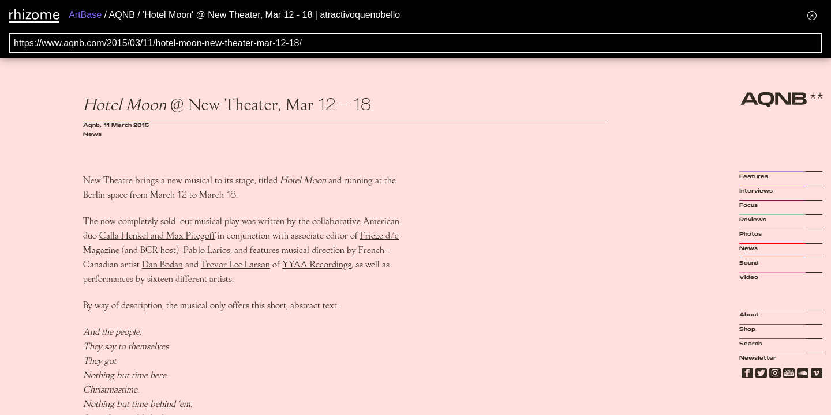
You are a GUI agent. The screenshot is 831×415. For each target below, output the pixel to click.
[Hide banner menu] (812, 15)
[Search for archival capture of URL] (415, 43)
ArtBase (85, 15)
